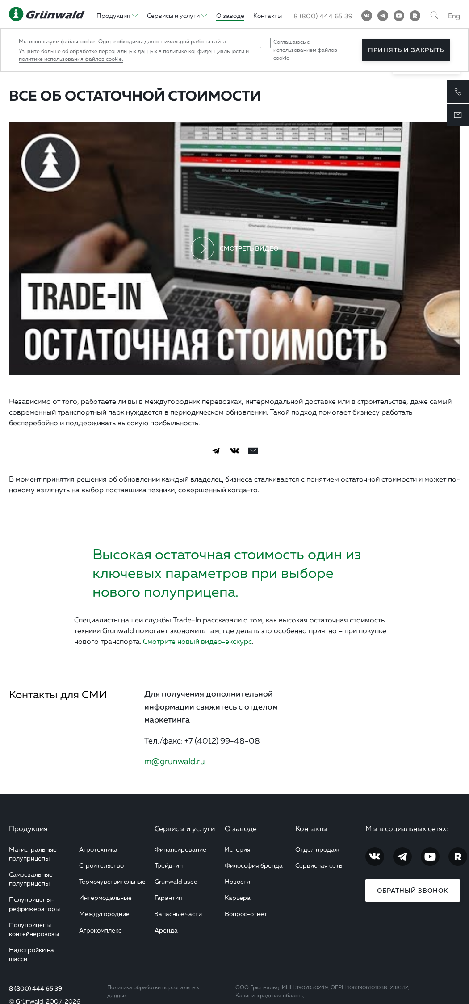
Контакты (311, 828)
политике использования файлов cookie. (71, 58)
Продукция (28, 828)
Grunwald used (176, 881)
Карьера (238, 897)
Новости (237, 881)
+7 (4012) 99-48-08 (222, 740)
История (238, 849)
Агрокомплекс (100, 930)
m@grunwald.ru (174, 761)
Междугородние (104, 913)
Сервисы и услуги (185, 828)
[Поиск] (434, 15)
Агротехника (98, 849)
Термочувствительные (112, 881)
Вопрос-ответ (246, 913)
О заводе (241, 828)
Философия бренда (254, 865)
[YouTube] (399, 15)
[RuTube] (415, 15)
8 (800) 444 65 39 (35, 988)
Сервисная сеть (318, 865)
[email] (253, 450)
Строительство (101, 865)
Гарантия (168, 897)
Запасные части (178, 913)
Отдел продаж (317, 849)
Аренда (166, 930)
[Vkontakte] (366, 15)
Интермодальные (105, 897)
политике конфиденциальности (204, 51)
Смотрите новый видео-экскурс (197, 641)
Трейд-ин (169, 865)
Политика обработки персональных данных (153, 991)
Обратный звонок (412, 890)
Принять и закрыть (406, 50)
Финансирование (180, 849)
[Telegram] (382, 15)
